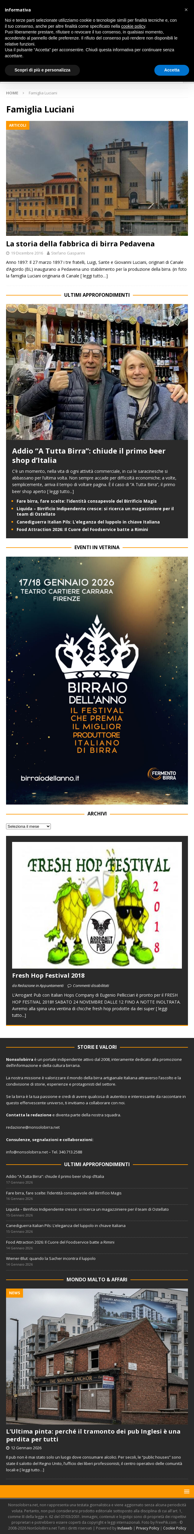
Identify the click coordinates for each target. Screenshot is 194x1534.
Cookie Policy (174, 1528)
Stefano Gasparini (68, 253)
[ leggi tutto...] (60, 491)
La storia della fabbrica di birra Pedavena (80, 243)
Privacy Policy (147, 1528)
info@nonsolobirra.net (27, 1152)
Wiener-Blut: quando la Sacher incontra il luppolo (51, 1258)
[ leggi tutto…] (94, 276)
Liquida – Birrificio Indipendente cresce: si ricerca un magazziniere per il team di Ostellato (95, 511)
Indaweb (124, 1528)
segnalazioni (45, 1139)
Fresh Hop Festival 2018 (48, 975)
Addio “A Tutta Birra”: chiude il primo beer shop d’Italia (89, 455)
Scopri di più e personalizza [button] (42, 70)
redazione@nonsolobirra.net (33, 1127)
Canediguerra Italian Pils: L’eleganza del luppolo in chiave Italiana (88, 522)
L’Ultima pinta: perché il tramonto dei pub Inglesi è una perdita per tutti (93, 1435)
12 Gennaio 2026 (26, 1447)
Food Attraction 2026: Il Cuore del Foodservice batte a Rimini (82, 529)
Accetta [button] (171, 70)
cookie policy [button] (133, 26)
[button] (185, 1491)
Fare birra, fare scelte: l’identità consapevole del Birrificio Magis (87, 501)
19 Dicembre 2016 (27, 253)
